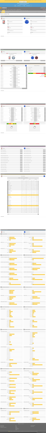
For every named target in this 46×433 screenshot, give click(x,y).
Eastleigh (15, 113)
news (5, 10)
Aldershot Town (17, 67)
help (14, 10)
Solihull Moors (15, 109)
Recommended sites (33, 425)
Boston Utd (9, 200)
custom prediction (19, 9)
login (25, 10)
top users (14, 9)
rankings (10, 10)
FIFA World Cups (2, 425)
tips (23, 10)
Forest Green (9, 188)
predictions (3, 9)
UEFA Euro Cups (2, 426)
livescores (11, 9)
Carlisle (38, 120)
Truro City (9, 212)
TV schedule (21, 10)
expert (6, 9)
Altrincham (9, 201)
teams (1, 10)
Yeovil (14, 120)
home (1, 9)
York (10, 116)
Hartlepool (9, 192)
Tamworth (9, 193)
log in (5, 12)
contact (16, 427)
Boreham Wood (38, 116)
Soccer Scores (32, 426)
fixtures (3, 60)
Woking (12, 67)
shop (7, 10)
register (8, 12)
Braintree (10, 112)
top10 (9, 9)
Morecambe (9, 209)
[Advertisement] (23, 42)
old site (27, 10)
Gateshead (9, 204)
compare (3, 10)
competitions (17, 10)
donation (13, 10)
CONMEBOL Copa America (3, 427)
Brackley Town (10, 208)
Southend (38, 109)
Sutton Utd (38, 113)
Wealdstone (32, 112)
